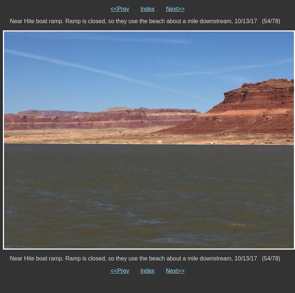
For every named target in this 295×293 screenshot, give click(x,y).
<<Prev (120, 9)
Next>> (175, 9)
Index (147, 9)
